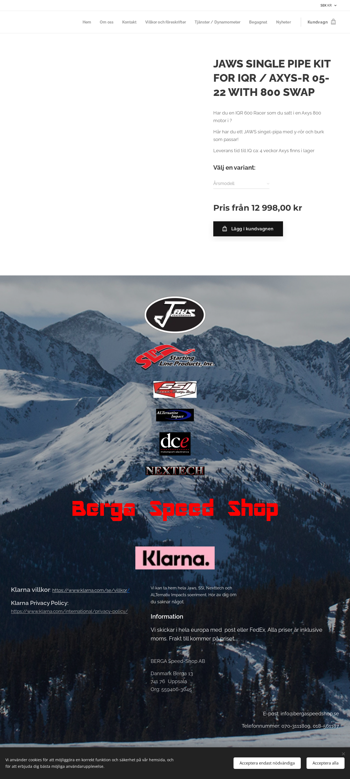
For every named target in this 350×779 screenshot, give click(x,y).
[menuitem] (77, 22)
